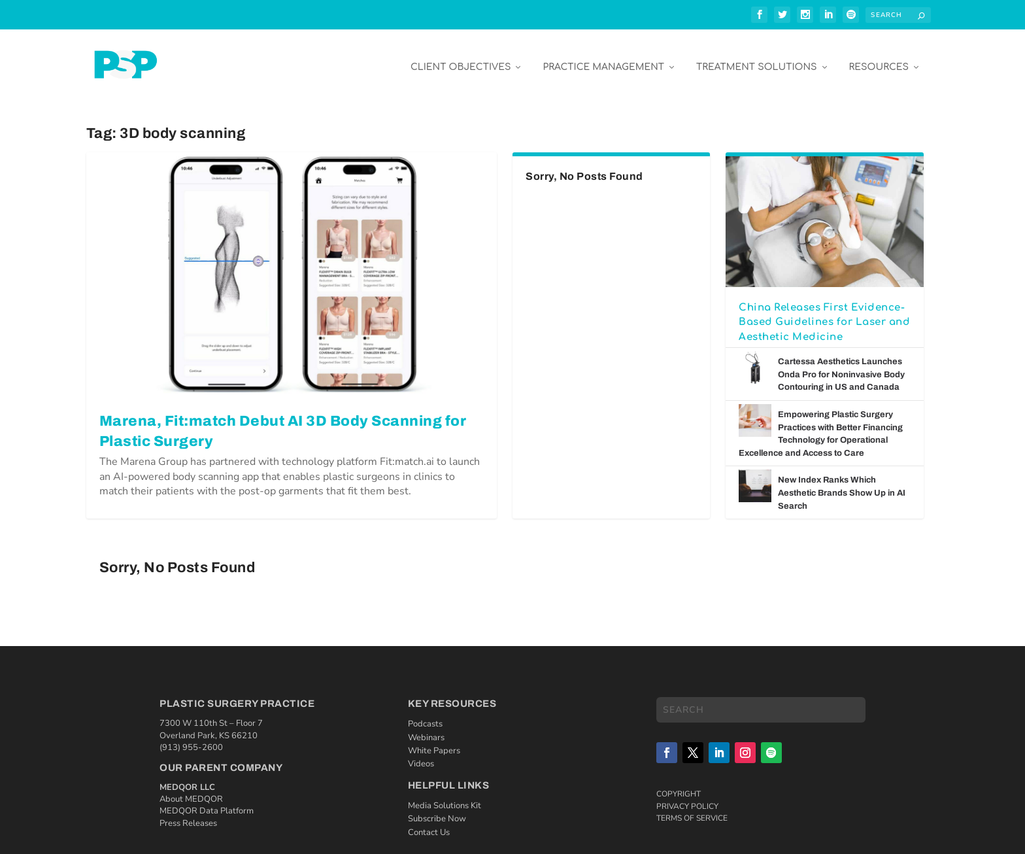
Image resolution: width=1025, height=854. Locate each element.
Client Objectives (461, 60)
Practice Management (603, 60)
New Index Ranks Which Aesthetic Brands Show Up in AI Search (841, 485)
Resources (879, 60)
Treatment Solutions (756, 60)
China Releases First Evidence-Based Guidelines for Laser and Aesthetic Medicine (824, 314)
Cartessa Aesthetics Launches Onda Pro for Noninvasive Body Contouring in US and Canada (841, 367)
